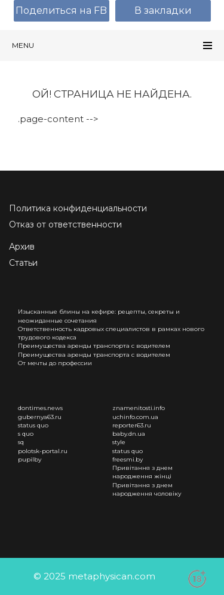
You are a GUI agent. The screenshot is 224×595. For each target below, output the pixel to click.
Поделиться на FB (61, 10)
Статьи (23, 262)
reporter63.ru (131, 425)
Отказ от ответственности (65, 224)
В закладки (163, 10)
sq (21, 442)
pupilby (29, 459)
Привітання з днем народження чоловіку (147, 489)
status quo (33, 425)
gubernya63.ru (40, 417)
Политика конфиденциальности (78, 208)
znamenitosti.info (138, 408)
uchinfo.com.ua (135, 417)
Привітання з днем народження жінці (142, 472)
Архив (22, 246)
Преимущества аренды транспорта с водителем (94, 346)
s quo (25, 434)
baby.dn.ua (128, 434)
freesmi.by (127, 459)
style (118, 442)
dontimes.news (40, 408)
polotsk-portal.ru (42, 451)
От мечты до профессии (55, 363)
